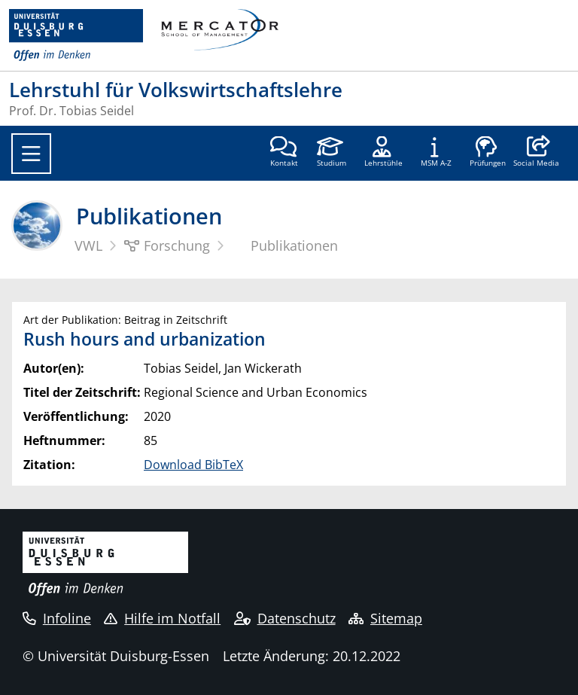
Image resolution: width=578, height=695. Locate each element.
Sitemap (385, 618)
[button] (536, 152)
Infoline (57, 618)
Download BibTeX (193, 464)
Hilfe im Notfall (162, 618)
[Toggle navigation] (31, 153)
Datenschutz (285, 618)
